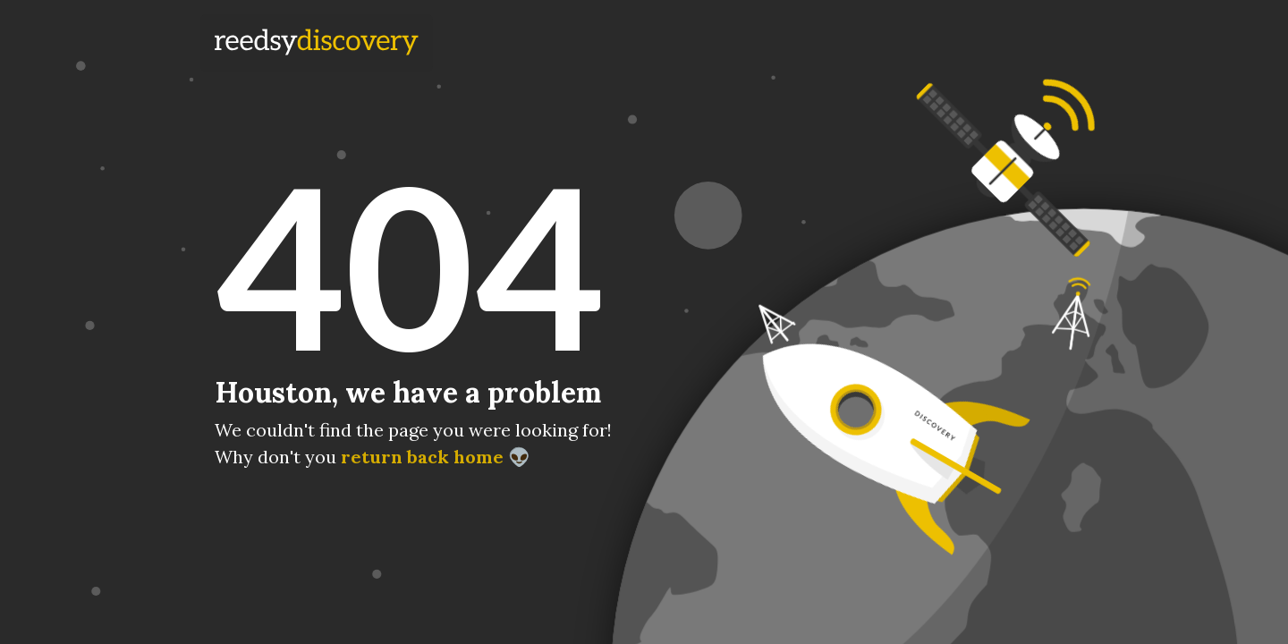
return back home (422, 456)
